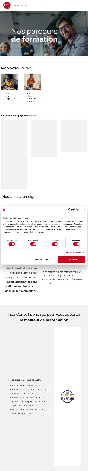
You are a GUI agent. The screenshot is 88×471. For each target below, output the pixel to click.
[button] (43, 5)
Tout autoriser (71, 259)
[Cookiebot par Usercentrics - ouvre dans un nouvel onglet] (70, 209)
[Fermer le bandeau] (84, 210)
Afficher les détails (73, 252)
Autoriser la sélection (43, 259)
